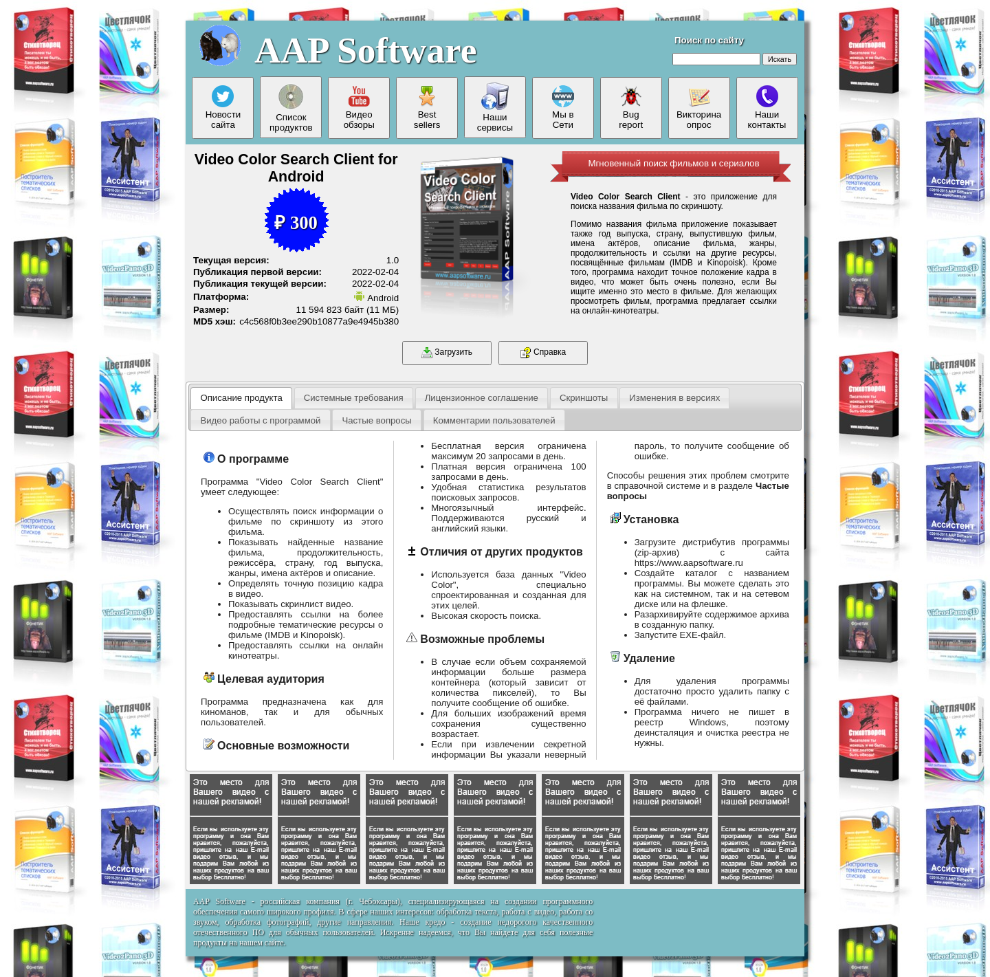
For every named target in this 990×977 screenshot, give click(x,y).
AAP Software (365, 50)
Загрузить (446, 352)
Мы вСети (563, 107)
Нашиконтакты (767, 107)
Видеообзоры (359, 107)
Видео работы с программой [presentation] (260, 420)
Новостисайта (223, 107)
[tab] (241, 398)
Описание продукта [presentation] (241, 398)
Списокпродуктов (291, 108)
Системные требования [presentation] (354, 398)
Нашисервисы (495, 108)
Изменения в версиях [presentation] (674, 398)
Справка (543, 352)
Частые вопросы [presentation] (376, 420)
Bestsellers (427, 107)
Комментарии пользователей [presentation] (494, 420)
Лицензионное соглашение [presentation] (481, 398)
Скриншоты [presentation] (584, 398)
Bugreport (631, 107)
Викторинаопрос (698, 107)
